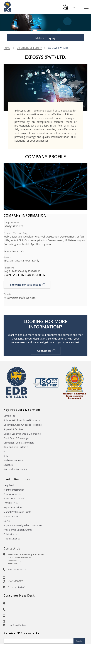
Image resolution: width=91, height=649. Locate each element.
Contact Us (44, 350)
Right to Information (14, 489)
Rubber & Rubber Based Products (22, 420)
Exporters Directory (29, 47)
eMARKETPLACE (12, 503)
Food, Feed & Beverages (16, 438)
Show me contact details (25, 284)
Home (7, 47)
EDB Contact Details (14, 498)
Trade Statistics (12, 538)
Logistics (8, 464)
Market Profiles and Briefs (17, 512)
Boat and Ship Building (16, 447)
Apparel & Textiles (13, 429)
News (7, 520)
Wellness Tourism (13, 460)
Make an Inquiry (45, 38)
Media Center (11, 516)
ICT (5, 451)
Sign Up (79, 641)
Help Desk (9, 485)
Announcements (12, 494)
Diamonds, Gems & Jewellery (19, 442)
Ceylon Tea (9, 415)
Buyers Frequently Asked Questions (23, 525)
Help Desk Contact (17, 625)
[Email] (39, 641)
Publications (10, 534)
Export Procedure (13, 507)
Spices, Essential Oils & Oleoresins (22, 433)
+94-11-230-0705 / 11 (17, 569)
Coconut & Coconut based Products (23, 424)
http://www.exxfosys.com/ (20, 297)
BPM (6, 455)
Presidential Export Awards (18, 529)
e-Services (65, 5)
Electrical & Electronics (15, 469)
